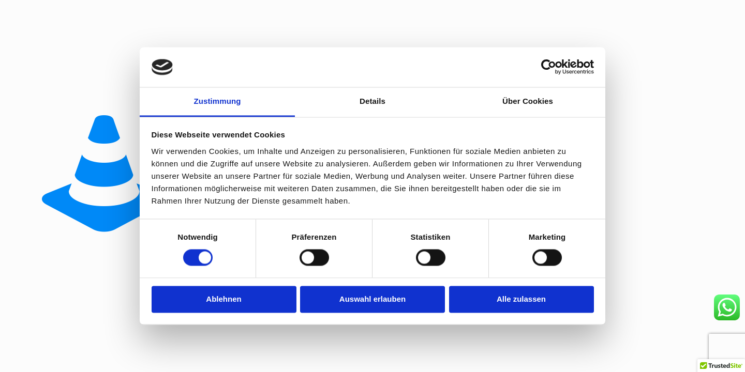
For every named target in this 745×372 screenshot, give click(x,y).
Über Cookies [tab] (527, 101)
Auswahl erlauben (372, 299)
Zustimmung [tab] (217, 101)
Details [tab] (372, 101)
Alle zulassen (521, 299)
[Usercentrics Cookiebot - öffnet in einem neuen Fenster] (548, 67)
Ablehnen (223, 299)
